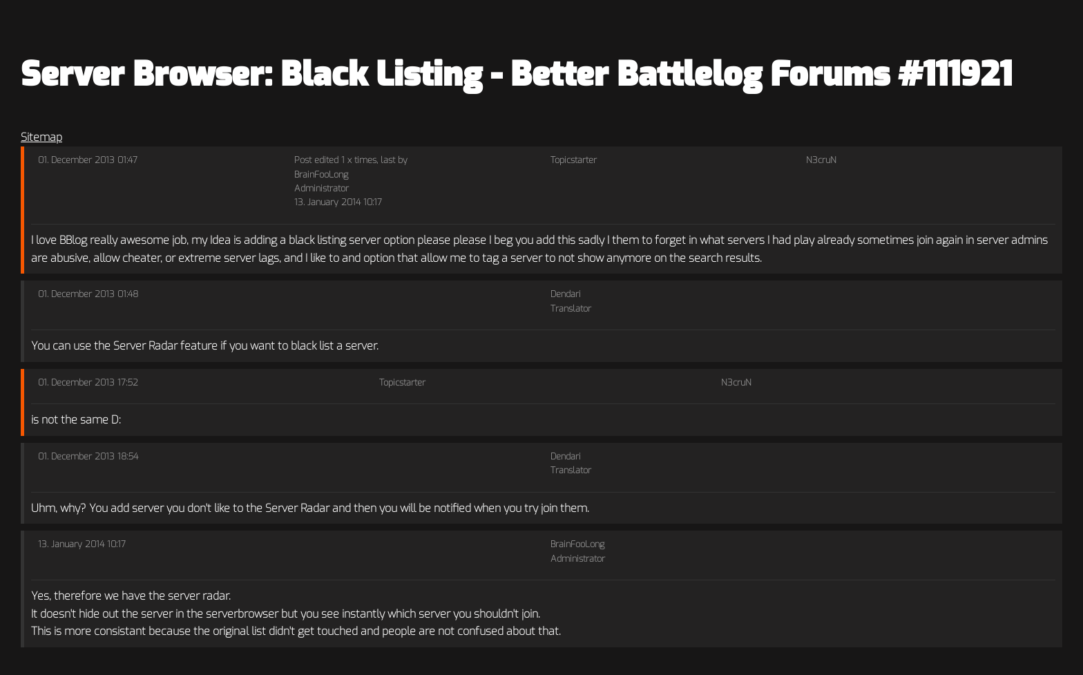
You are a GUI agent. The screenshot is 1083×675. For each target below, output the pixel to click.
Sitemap (41, 137)
